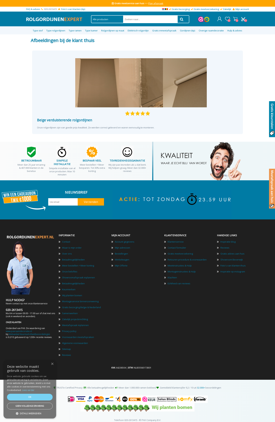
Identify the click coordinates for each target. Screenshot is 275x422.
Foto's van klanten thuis (233, 262)
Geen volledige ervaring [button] (29, 405)
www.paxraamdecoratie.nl (19, 328)
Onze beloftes (69, 268)
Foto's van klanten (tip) (73, 9)
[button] (30, 413)
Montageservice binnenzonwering (80, 298)
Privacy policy (69, 328)
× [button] (52, 364)
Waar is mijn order (72, 244)
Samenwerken (70, 310)
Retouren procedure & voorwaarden (187, 256)
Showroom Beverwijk (231, 256)
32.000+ (201, 384)
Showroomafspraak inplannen (78, 274)
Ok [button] (29, 397)
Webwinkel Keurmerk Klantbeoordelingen (29, 331)
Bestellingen (121, 250)
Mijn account (242, 9)
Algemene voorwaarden (75, 340)
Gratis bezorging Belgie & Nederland (81, 304)
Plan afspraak (155, 3)
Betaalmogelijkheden (73, 256)
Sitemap (66, 346)
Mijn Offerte (121, 262)
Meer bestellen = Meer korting (78, 262)
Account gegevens (124, 238)
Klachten (172, 274)
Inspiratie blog (228, 238)
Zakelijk (227, 9)
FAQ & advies (33, 9)
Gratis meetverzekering (206, 9)
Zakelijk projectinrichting (75, 316)
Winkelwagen (236, 17)
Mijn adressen (122, 244)
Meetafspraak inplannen (75, 322)
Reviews (66, 352)
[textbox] (150, 17)
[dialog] (30, 389)
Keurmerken (68, 286)
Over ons (67, 250)
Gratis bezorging (181, 9)
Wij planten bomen (72, 292)
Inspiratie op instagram (232, 268)
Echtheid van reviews (179, 280)
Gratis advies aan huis (232, 250)
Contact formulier (177, 244)
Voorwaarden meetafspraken (78, 334)
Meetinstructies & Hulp (180, 262)
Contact (66, 238)
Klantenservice (176, 238)
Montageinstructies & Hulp (182, 268)
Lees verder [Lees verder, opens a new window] (28, 390)
